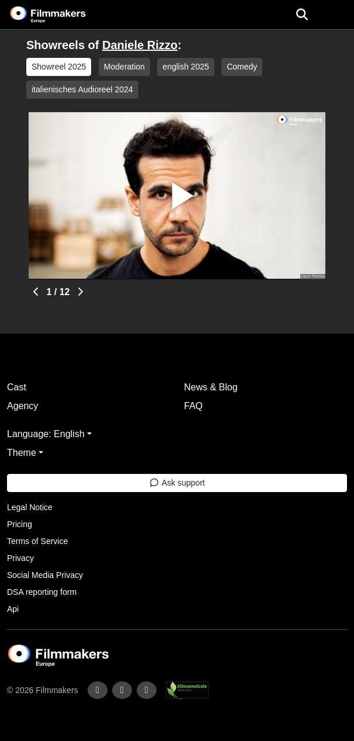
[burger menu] (336, 15)
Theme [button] (21, 453)
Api (13, 609)
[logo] (61, 14)
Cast (16, 387)
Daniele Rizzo (140, 45)
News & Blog (211, 387)
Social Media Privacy (45, 575)
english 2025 (185, 66)
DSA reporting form (42, 592)
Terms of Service (37, 541)
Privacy (20, 558)
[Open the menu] (301, 15)
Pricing (19, 524)
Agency (22, 406)
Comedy (242, 66)
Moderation (124, 66)
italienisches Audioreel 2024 (82, 89)
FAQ (193, 406)
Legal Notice (30, 507)
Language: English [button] (46, 434)
